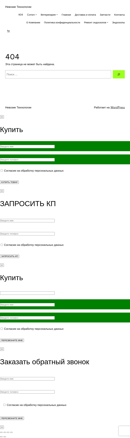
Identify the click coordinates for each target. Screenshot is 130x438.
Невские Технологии (18, 7)
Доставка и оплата (85, 14)
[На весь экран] (4, 432)
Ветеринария (48, 14)
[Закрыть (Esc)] (11, 432)
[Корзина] (8, 31)
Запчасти (105, 14)
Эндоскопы (118, 22)
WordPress (117, 107)
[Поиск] (119, 74)
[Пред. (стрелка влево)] (1, 436)
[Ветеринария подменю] (57, 14)
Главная (66, 14)
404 (20, 14)
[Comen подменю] (36, 14)
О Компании (33, 22)
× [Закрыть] (2, 117)
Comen (31, 14)
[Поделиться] (8, 432)
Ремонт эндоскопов (95, 22)
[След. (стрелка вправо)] (4, 436)
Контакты (119, 14)
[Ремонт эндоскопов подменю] (107, 22)
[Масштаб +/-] (1, 432)
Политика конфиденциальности (62, 22)
